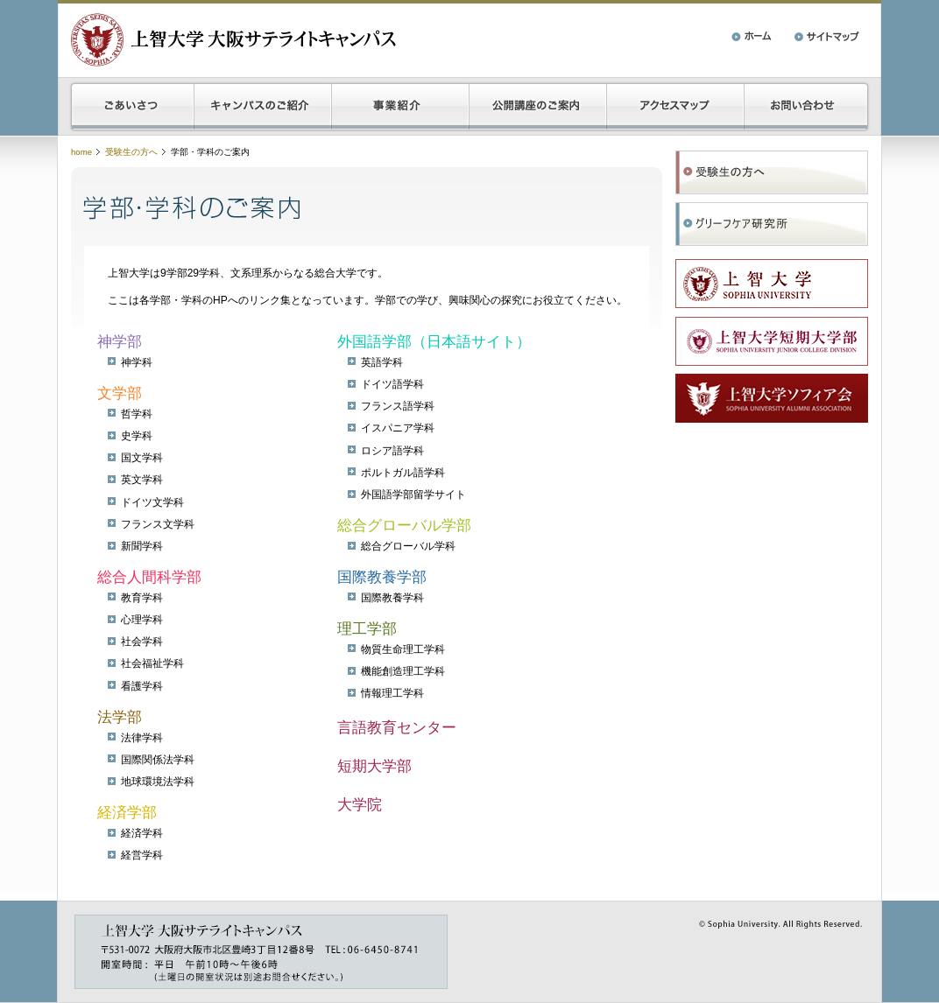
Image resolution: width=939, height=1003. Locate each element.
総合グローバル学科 (408, 546)
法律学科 (142, 738)
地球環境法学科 (157, 781)
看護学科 (142, 686)
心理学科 (142, 620)
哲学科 (136, 414)
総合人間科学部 (149, 577)
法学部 (119, 717)
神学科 (136, 362)
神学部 (119, 341)
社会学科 (142, 641)
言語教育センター (396, 727)
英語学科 (382, 362)
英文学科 (142, 479)
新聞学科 (142, 546)
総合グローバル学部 (404, 525)
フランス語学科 (397, 406)
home (81, 152)
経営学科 (142, 855)
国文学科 (142, 458)
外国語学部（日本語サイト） (434, 341)
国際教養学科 (392, 598)
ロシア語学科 (392, 451)
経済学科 (142, 833)
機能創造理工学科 (403, 671)
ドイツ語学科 (392, 384)
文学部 (119, 393)
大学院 (359, 804)
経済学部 (127, 812)
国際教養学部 (382, 577)
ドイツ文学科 (152, 502)
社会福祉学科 (152, 663)
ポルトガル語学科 (403, 472)
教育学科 (142, 598)
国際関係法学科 (157, 760)
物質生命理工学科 (403, 649)
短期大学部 (374, 766)
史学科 (136, 436)
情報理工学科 (392, 693)
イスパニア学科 (397, 428)
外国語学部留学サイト (413, 494)
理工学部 (367, 629)
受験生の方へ (131, 152)
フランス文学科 (157, 524)
